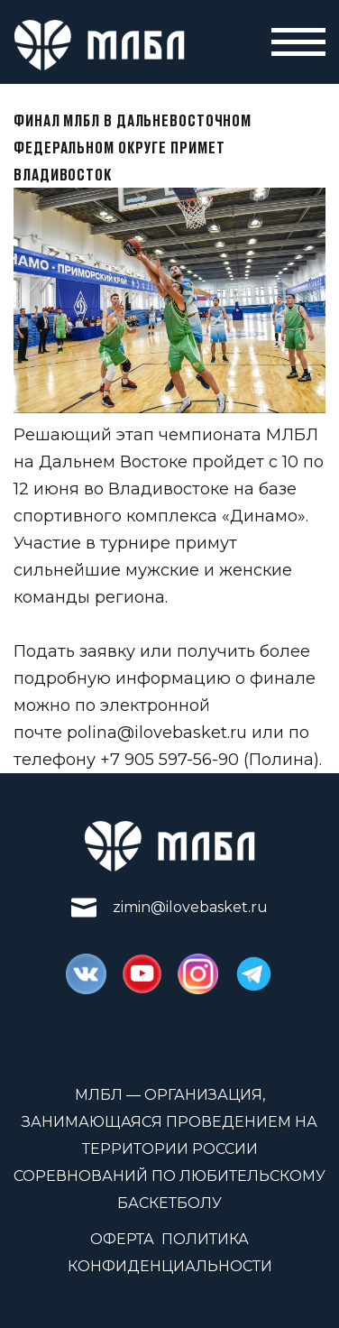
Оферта (122, 1239)
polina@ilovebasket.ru (157, 732)
